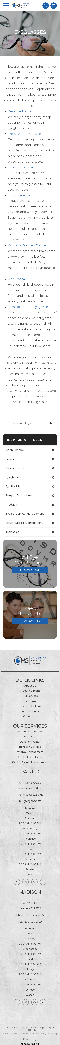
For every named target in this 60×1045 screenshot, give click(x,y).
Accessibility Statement (15, 1033)
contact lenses (15, 468)
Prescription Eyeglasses (25, 134)
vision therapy (15, 450)
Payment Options (30, 706)
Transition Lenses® (30, 746)
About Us (30, 685)
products (12, 504)
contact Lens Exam (30, 756)
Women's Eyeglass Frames (27, 245)
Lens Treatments (20, 195)
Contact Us (30, 621)
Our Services (30, 695)
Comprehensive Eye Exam (30, 731)
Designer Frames (20, 111)
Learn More (30, 570)
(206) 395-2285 (35, 915)
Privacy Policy (38, 1033)
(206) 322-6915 (34, 794)
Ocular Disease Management (30, 762)
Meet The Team (30, 690)
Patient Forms (30, 711)
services (11, 459)
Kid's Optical (17, 279)
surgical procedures (19, 495)
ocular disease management (24, 522)
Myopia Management (30, 751)
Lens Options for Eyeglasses (28, 307)
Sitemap (53, 1033)
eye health (13, 486)
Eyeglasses (30, 736)
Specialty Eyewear (21, 167)
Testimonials (30, 700)
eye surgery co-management (25, 513)
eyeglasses (12, 477)
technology (13, 531)
